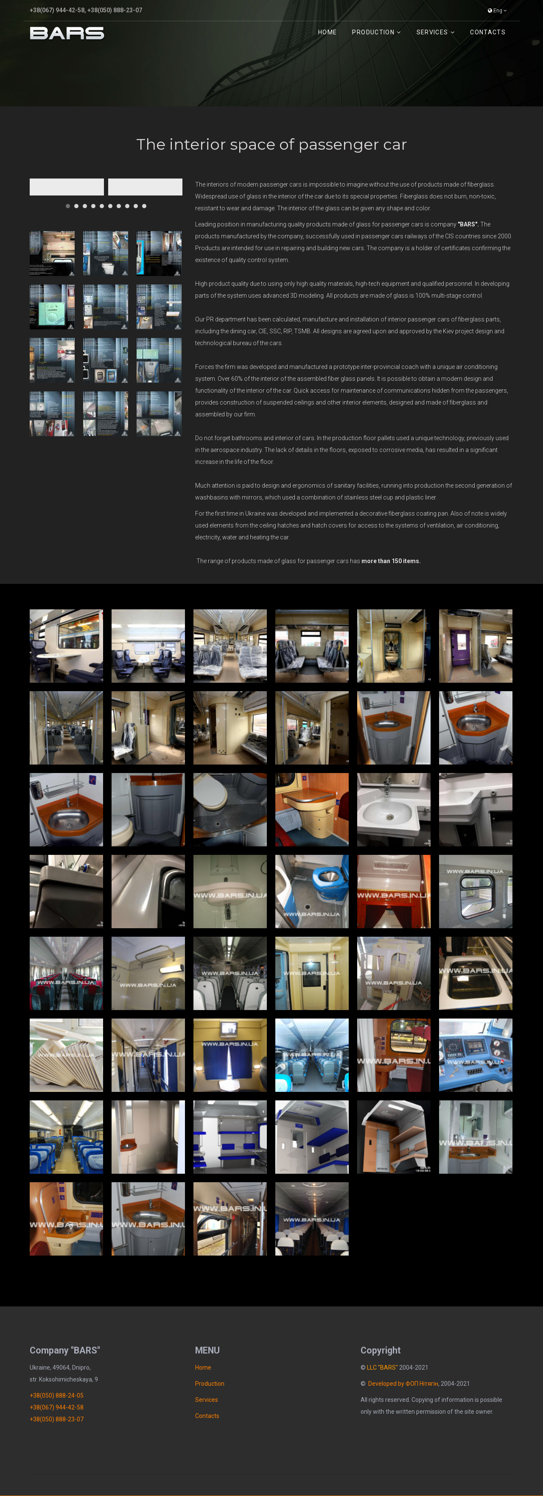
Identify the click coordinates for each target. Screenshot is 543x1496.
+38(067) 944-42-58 (57, 10)
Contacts (488, 32)
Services (432, 32)
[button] (68, 202)
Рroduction (373, 32)
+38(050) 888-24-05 (57, 1395)
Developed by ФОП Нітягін (403, 1383)
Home (327, 32)
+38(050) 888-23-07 (114, 10)
